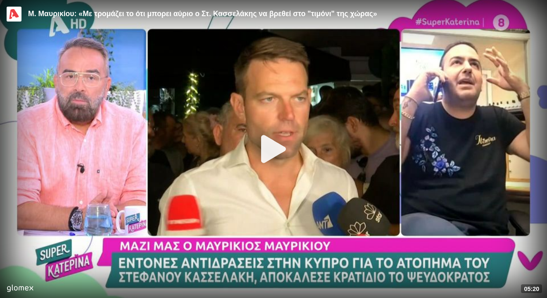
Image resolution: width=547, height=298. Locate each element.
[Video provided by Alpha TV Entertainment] (14, 14)
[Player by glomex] (20, 289)
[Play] (273, 149)
